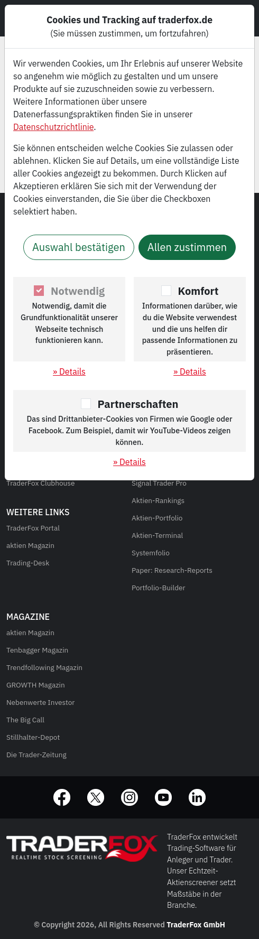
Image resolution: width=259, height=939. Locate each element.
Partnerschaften (138, 404)
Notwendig (78, 291)
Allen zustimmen (187, 247)
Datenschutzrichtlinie (53, 127)
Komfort (198, 291)
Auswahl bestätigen (78, 247)
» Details (69, 371)
